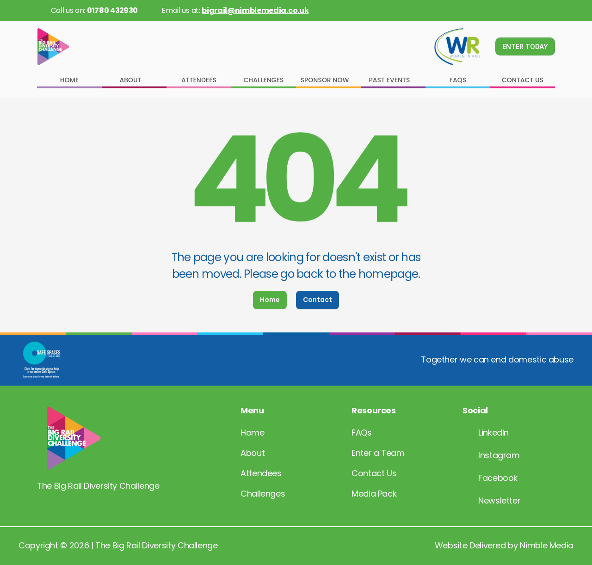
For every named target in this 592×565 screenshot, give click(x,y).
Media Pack (374, 493)
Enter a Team (378, 453)
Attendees (261, 473)
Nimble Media (547, 545)
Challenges (262, 493)
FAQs (362, 432)
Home (252, 432)
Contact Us (374, 473)
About (252, 453)
